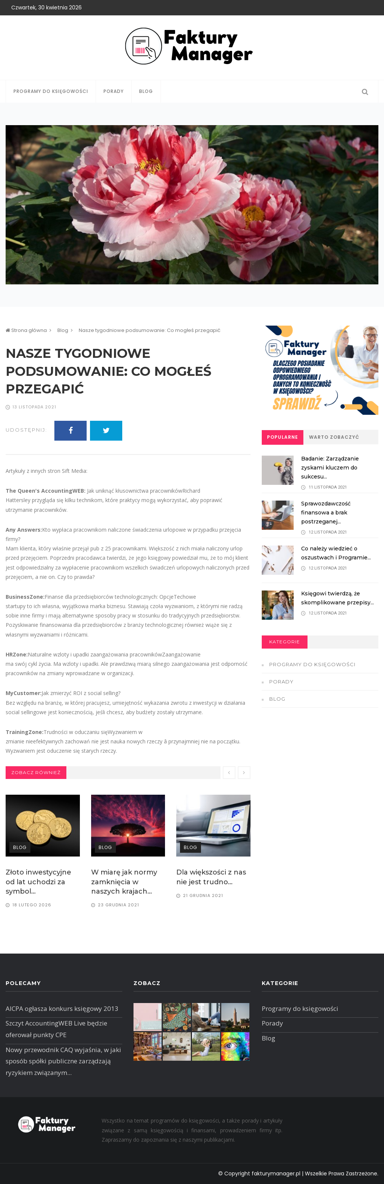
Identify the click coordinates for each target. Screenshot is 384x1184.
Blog (146, 91)
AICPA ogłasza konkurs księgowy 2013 (62, 1008)
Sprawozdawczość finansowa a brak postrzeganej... (328, 512)
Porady (114, 91)
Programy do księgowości (51, 91)
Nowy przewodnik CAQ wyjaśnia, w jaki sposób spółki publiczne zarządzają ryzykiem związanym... (63, 1061)
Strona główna (26, 330)
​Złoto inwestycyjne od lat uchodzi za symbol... (38, 881)
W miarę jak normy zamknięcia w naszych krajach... (124, 881)
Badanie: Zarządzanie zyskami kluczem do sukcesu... (332, 467)
